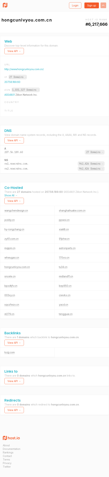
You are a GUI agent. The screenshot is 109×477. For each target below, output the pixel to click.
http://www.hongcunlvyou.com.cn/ (24, 69)
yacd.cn (63, 304)
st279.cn (9, 313)
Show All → (11, 195)
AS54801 (9, 94)
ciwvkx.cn (64, 295)
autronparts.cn (67, 248)
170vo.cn (64, 257)
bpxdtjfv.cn (10, 285)
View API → (14, 51)
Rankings (8, 452)
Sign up (91, 5)
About (6, 445)
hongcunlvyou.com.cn (17, 266)
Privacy (7, 463)
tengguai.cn (66, 313)
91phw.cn (64, 238)
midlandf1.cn (66, 276)
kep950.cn (65, 285)
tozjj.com (9, 352)
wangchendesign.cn (16, 210)
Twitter (7, 466)
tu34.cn (63, 266)
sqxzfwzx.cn (11, 304)
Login (75, 5)
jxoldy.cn (9, 219)
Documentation (11, 448)
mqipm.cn (9, 248)
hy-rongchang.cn (14, 229)
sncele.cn (10, 276)
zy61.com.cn (11, 238)
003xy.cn (9, 295)
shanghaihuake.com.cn (72, 210)
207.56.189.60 (12, 81)
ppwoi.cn (64, 219)
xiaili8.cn (64, 229)
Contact (7, 455)
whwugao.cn (11, 257)
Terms (6, 459)
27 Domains (17, 77)
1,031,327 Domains (25, 89)
